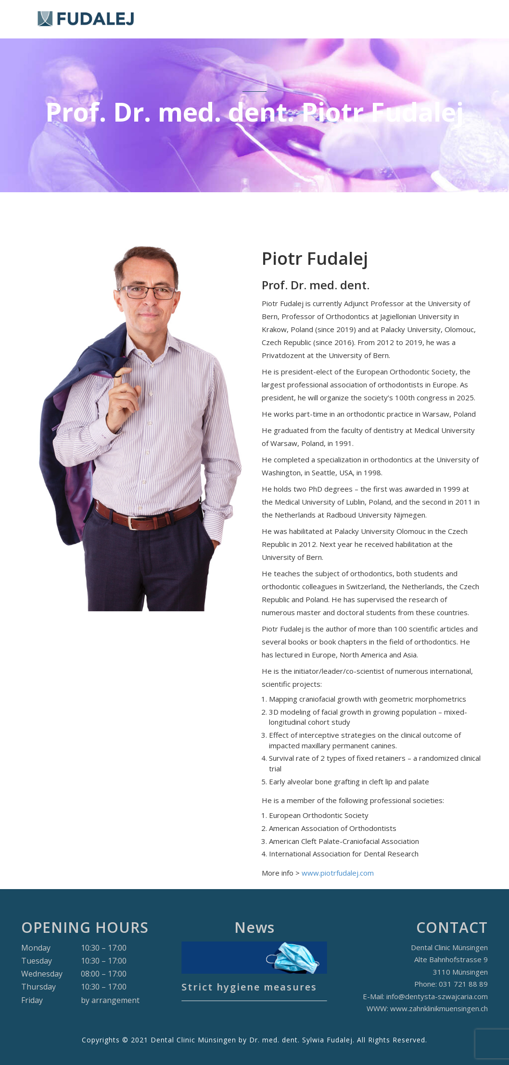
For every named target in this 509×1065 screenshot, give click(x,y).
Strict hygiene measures (250, 983)
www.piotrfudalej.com (338, 873)
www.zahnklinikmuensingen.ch (439, 1008)
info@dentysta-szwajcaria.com (437, 996)
